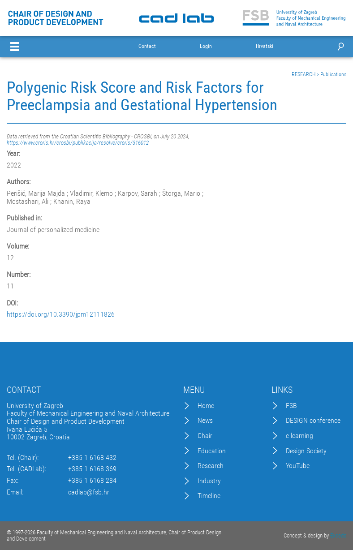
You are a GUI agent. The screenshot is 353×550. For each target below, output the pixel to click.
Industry (209, 481)
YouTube (298, 466)
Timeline (209, 496)
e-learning (299, 436)
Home (206, 406)
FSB (291, 406)
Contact (147, 46)
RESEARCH (303, 74)
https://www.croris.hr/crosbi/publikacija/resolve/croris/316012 (78, 142)
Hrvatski (264, 46)
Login (206, 46)
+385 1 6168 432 (92, 458)
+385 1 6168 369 (92, 469)
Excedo (338, 535)
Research (211, 466)
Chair (205, 436)
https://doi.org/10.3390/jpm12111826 (61, 314)
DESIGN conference (313, 421)
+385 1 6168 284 (92, 481)
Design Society (306, 451)
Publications (333, 74)
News (205, 421)
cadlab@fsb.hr (88, 492)
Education (212, 451)
